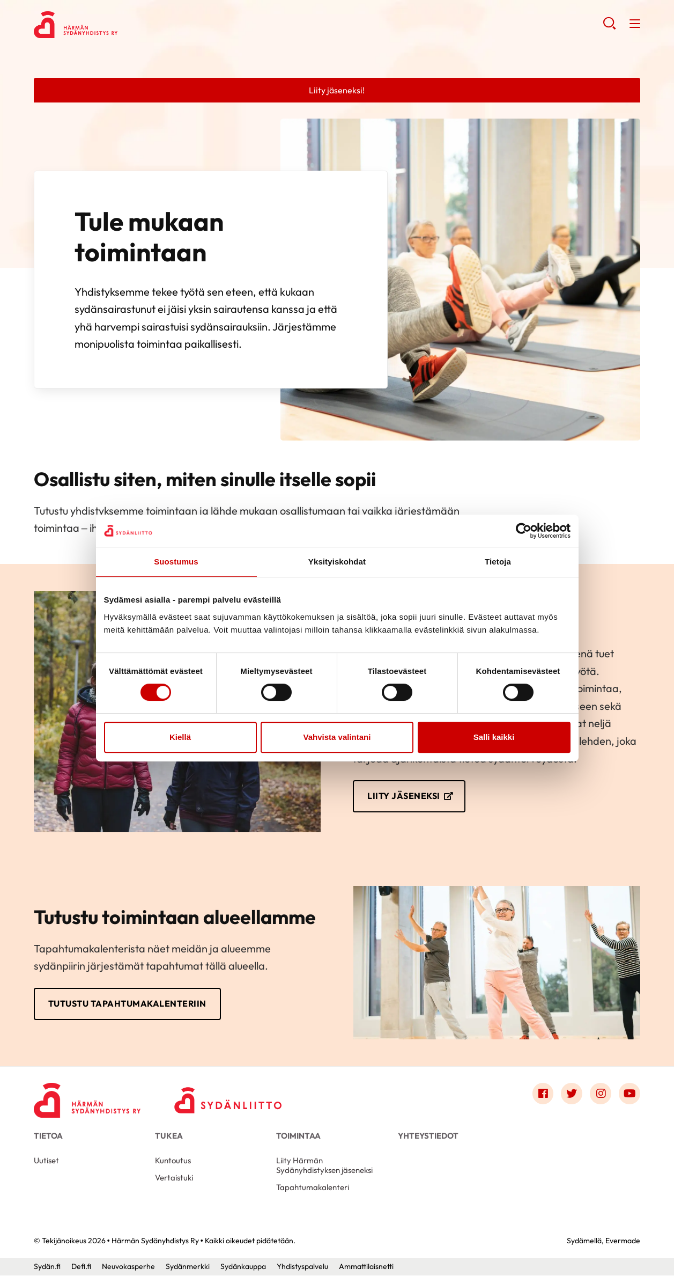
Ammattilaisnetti (366, 1267)
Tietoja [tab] (498, 561)
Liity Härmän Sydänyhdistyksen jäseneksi (324, 1166)
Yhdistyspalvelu (302, 1267)
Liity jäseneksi (403, 796)
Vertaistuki (174, 1178)
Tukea (169, 1136)
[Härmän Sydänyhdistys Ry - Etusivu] (87, 1096)
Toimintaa (298, 1136)
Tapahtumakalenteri (312, 1188)
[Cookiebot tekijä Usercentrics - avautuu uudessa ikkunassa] (524, 531)
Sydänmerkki (188, 1267)
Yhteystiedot (428, 1136)
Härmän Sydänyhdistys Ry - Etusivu (119, 24)
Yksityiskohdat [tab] (337, 561)
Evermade (622, 1241)
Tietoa (48, 1136)
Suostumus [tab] (176, 561)
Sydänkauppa (243, 1267)
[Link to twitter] (571, 1094)
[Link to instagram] (600, 1094)
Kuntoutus (173, 1161)
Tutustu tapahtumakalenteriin (127, 1004)
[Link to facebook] (542, 1094)
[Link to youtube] (629, 1094)
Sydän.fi (47, 1267)
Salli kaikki (494, 737)
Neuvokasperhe (128, 1267)
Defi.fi (81, 1267)
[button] (609, 26)
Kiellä (180, 737)
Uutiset (46, 1161)
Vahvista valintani (337, 737)
